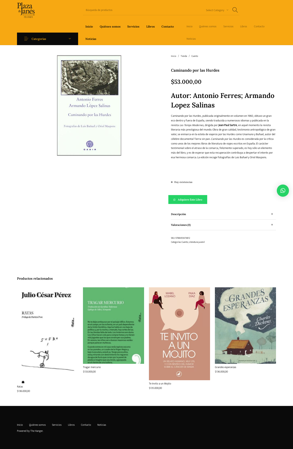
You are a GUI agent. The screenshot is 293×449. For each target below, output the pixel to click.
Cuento (194, 56)
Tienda (184, 56)
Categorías (39, 39)
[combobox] (216, 10)
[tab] (223, 214)
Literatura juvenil (197, 242)
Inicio (173, 56)
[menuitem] (89, 26)
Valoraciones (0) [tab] (181, 225)
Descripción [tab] (178, 214)
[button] (223, 199)
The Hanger (36, 431)
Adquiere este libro (190, 199)
